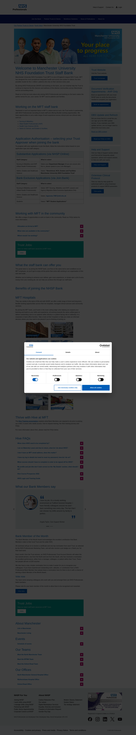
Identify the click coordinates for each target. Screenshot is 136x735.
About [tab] (97, 352)
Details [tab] (68, 352)
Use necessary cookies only (67, 388)
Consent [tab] (39, 352)
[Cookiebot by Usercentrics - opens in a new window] (101, 345)
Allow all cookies (96, 388)
